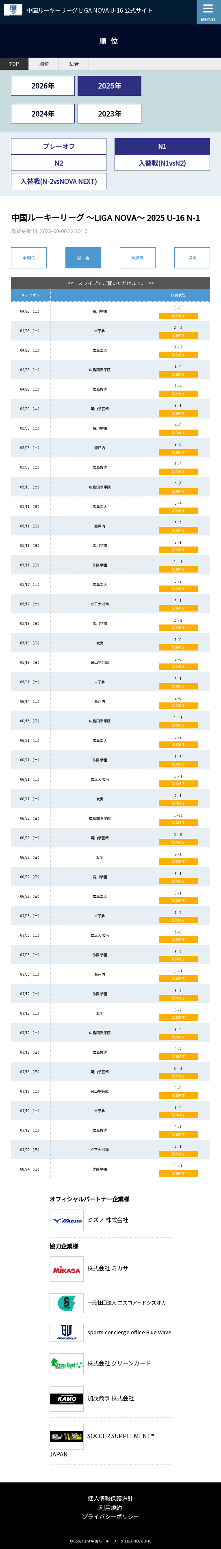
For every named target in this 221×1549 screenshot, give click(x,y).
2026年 (42, 85)
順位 (44, 63)
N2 (58, 163)
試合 (74, 63)
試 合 (83, 258)
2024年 (42, 113)
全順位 (29, 258)
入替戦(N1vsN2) (162, 163)
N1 (162, 146)
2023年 (109, 113)
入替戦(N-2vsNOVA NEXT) (58, 181)
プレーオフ (59, 146)
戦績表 (138, 258)
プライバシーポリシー (110, 1516)
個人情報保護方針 (110, 1498)
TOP (14, 63)
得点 (192, 258)
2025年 (109, 85)
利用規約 (110, 1507)
